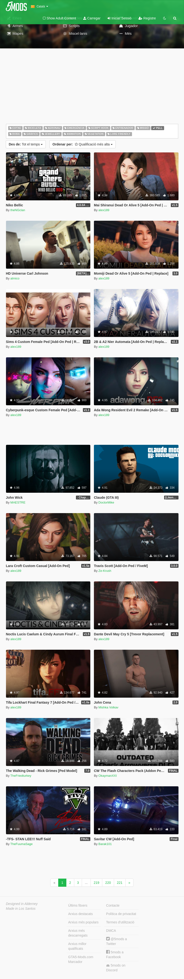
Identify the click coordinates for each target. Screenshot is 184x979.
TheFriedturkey (20, 775)
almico (14, 278)
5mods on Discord (115, 967)
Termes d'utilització (120, 922)
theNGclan (17, 210)
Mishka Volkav (108, 707)
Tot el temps (26, 144)
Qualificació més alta (82, 144)
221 (119, 883)
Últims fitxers (77, 905)
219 (96, 883)
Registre (147, 18)
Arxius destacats (80, 914)
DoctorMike (106, 502)
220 (108, 883)
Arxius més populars (83, 922)
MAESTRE (17, 502)
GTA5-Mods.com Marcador (80, 959)
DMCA (111, 931)
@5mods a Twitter (116, 941)
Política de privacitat (121, 914)
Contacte (113, 905)
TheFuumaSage (21, 844)
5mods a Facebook (115, 954)
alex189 (103, 210)
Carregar (91, 18)
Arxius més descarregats (78, 933)
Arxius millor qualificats (77, 946)
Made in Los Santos (21, 908)
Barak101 (105, 844)
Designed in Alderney (22, 904)
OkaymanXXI (107, 775)
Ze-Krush (104, 571)
